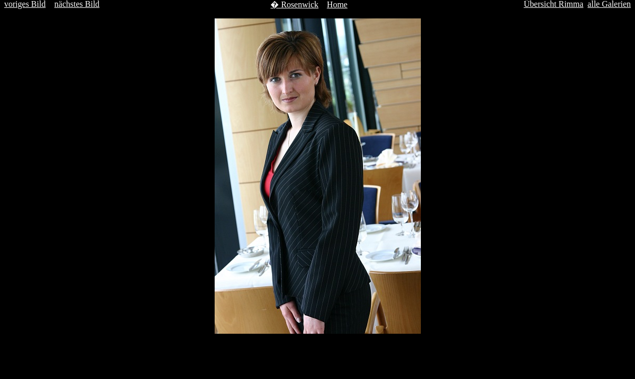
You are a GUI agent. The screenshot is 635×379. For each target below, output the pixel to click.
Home (337, 4)
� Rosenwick (294, 4)
